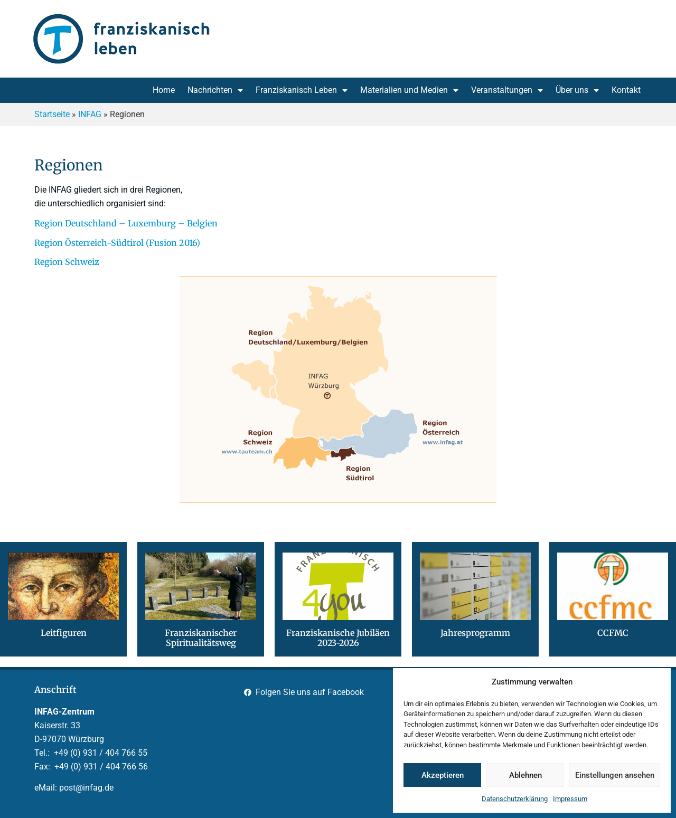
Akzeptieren (442, 775)
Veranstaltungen (507, 90)
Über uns (577, 90)
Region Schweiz (66, 261)
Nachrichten (215, 90)
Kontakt (626, 90)
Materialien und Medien (409, 90)
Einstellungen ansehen (614, 775)
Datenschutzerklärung (515, 799)
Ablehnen (525, 775)
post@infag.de (86, 788)
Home (164, 90)
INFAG (89, 114)
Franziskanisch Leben (302, 90)
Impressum (570, 799)
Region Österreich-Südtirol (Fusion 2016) (117, 242)
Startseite (52, 114)
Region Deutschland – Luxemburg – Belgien (126, 223)
